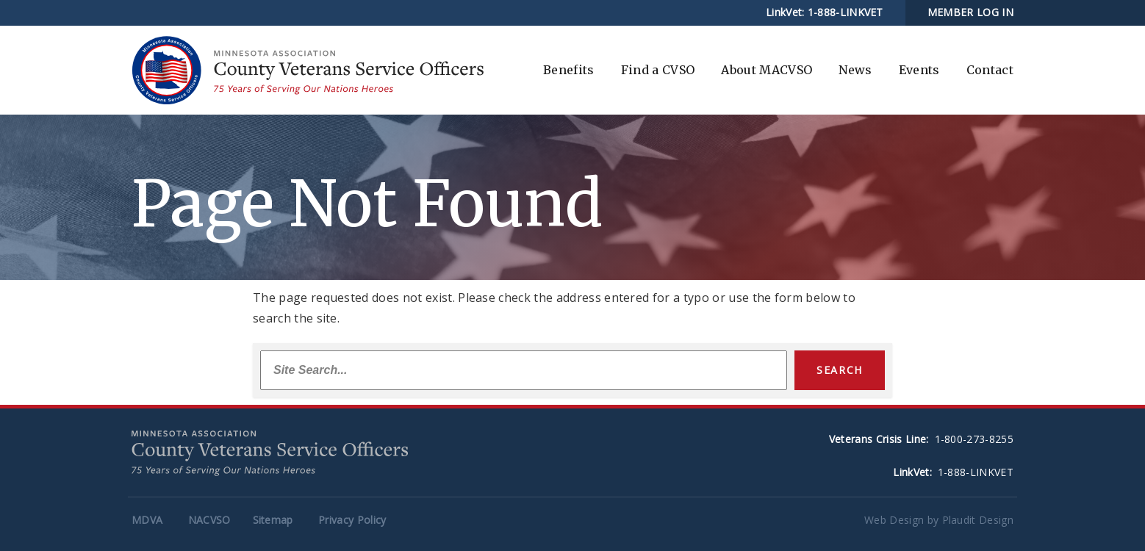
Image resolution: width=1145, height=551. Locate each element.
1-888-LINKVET (845, 12)
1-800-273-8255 (974, 439)
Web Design (894, 520)
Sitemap (273, 520)
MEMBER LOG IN (970, 12)
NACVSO (209, 520)
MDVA (147, 520)
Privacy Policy (352, 520)
